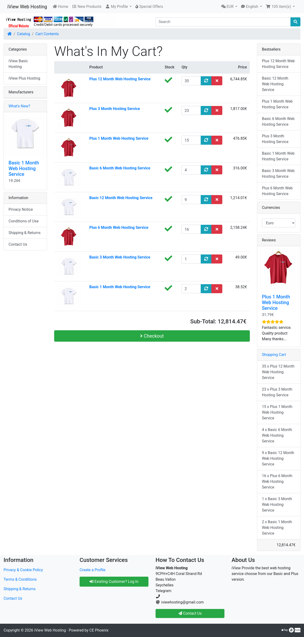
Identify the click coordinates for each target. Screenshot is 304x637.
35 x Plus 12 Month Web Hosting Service (278, 372)
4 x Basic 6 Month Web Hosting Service (277, 435)
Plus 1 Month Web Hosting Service (118, 138)
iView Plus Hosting (24, 78)
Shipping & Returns (25, 232)
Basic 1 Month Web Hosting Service (119, 287)
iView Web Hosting (27, 7)
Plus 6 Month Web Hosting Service (118, 227)
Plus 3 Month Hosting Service (114, 108)
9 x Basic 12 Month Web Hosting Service (278, 458)
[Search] (223, 21)
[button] (118, 6)
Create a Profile (92, 570)
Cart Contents (47, 34)
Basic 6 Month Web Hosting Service (119, 168)
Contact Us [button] (190, 613)
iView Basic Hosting (18, 64)
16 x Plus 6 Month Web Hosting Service (277, 481)
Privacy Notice (21, 209)
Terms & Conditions (20, 579)
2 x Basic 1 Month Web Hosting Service (277, 528)
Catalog (23, 34)
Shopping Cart (274, 354)
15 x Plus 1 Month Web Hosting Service (277, 412)
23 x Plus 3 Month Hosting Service (277, 392)
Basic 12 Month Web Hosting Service (120, 198)
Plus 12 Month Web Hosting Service (120, 79)
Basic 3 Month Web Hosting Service (119, 257)
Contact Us (18, 244)
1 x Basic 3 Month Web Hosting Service (277, 504)
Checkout (152, 336)
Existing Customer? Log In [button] (114, 581)
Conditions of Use (23, 221)
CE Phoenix (99, 630)
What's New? (19, 106)
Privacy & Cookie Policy (23, 570)
